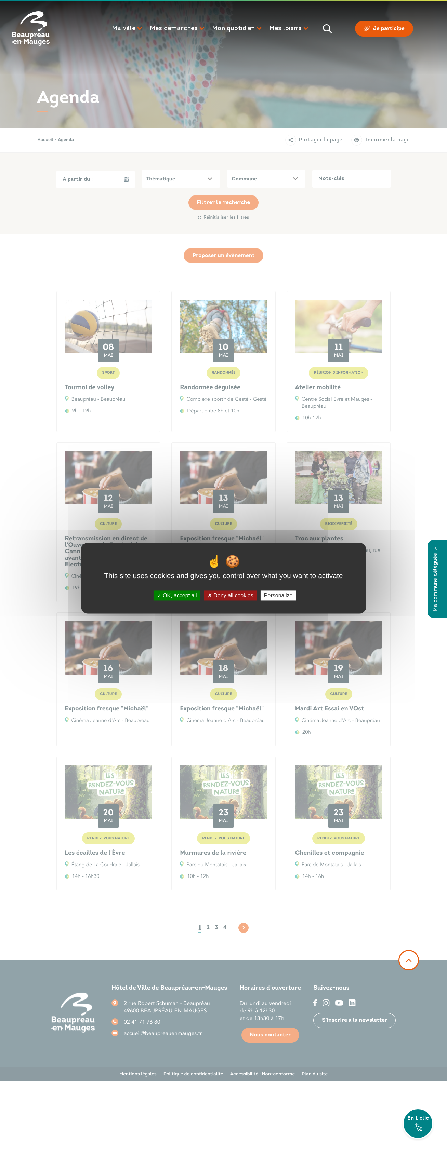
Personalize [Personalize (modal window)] (278, 595)
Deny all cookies (230, 595)
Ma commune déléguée (435, 579)
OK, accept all (177, 595)
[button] (127, 28)
